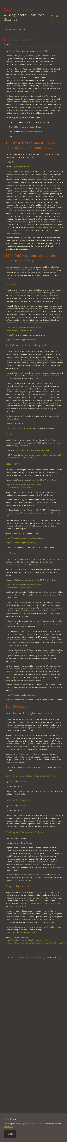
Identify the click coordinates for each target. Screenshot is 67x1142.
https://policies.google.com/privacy (21, 340)
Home (6, 29)
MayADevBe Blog (18, 9)
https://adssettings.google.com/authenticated (25, 538)
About (25, 29)
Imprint (29, 958)
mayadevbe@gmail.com (21, 166)
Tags (20, 29)
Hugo (59, 958)
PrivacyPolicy (39, 958)
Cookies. (10, 1119)
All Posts (13, 29)
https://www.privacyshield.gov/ (19, 428)
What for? (8, 1126)
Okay (10, 1134)
